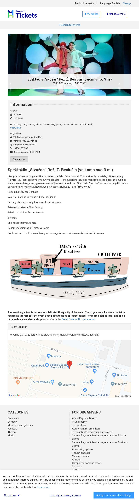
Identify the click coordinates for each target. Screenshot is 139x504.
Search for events (69, 25)
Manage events (80, 456)
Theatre (12, 432)
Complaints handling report (86, 463)
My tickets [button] (91, 14)
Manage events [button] (116, 14)
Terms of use (79, 425)
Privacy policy (79, 421)
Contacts (77, 466)
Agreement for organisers (86, 428)
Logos (75, 470)
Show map (15, 127)
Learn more (43, 487)
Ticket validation (81, 452)
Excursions (13, 418)
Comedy (12, 421)
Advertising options (82, 449)
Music (11, 435)
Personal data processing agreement (92, 432)
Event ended (19, 159)
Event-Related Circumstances (79, 319)
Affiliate (76, 459)
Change (127, 3)
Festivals (12, 428)
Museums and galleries (20, 425)
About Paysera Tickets (84, 418)
